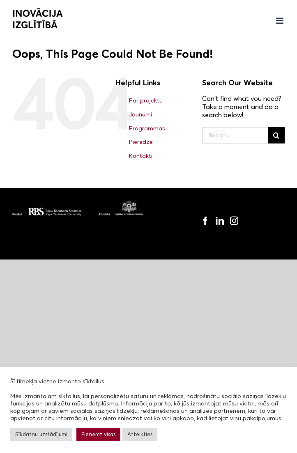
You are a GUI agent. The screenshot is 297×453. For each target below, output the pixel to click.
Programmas (147, 128)
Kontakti (140, 155)
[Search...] (235, 135)
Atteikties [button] (139, 434)
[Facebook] (205, 221)
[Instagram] (234, 221)
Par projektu (146, 100)
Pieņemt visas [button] (98, 434)
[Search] (276, 135)
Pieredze (141, 142)
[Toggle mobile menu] (280, 20)
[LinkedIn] (220, 221)
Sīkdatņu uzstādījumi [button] (41, 434)
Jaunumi (140, 114)
